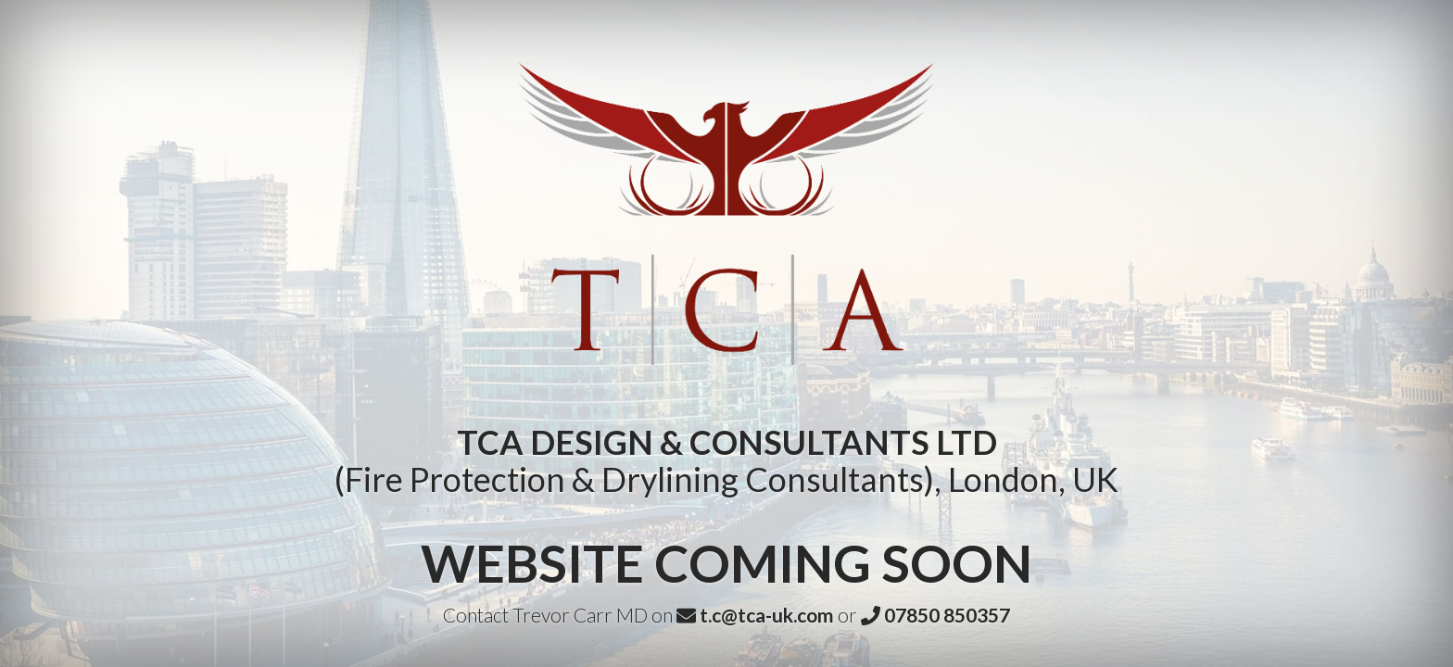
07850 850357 (935, 614)
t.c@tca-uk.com (755, 614)
